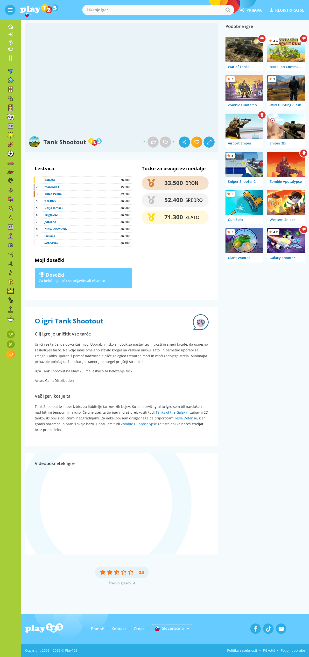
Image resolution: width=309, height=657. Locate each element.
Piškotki (269, 650)
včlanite (98, 280)
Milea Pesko (53, 194)
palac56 (50, 180)
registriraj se (287, 10)
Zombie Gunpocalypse (139, 424)
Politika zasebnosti (242, 650)
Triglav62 (51, 215)
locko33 (49, 236)
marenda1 (51, 187)
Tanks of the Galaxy (171, 412)
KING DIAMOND (55, 229)
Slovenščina (169, 628)
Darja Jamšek (53, 208)
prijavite (79, 280)
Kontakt (119, 628)
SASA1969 (51, 243)
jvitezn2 (50, 222)
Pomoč (97, 628)
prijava (251, 10)
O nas (139, 628)
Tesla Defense (185, 418)
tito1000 (50, 201)
